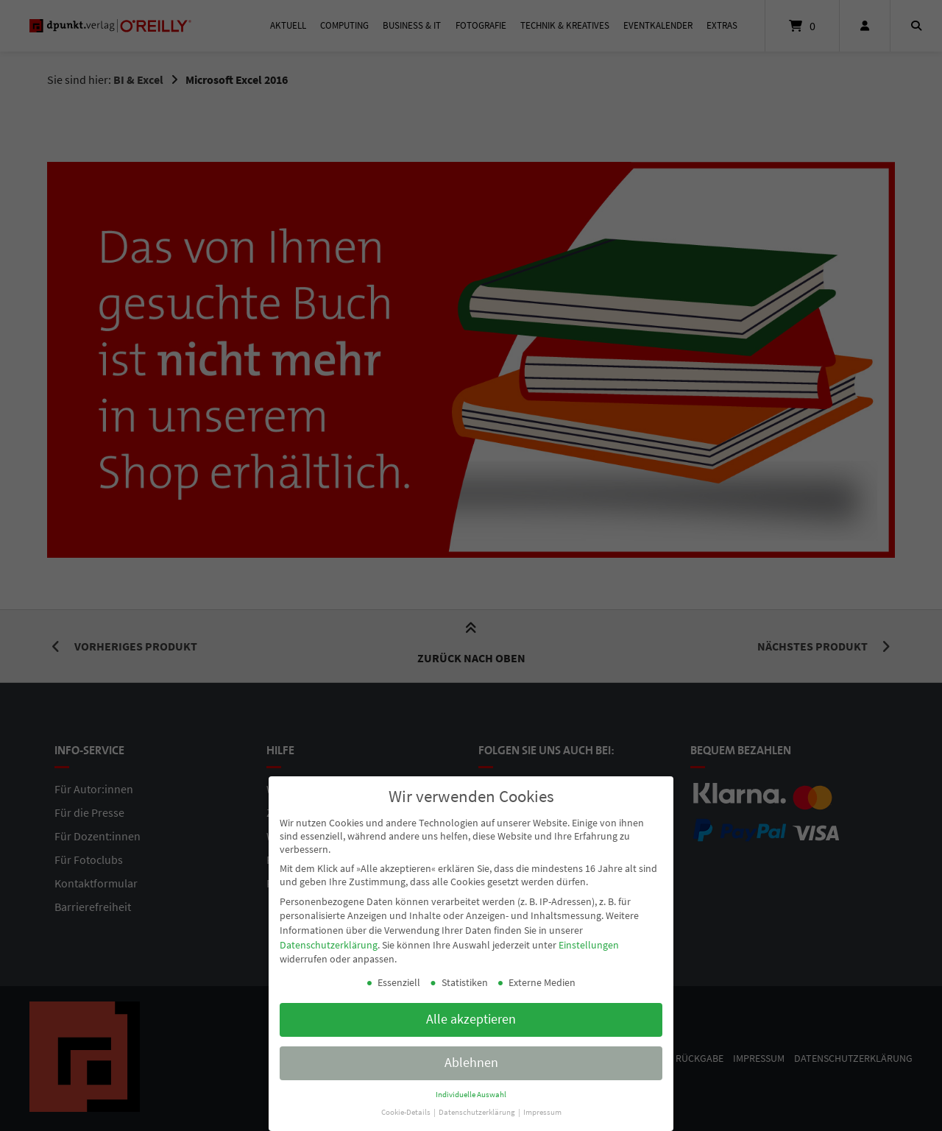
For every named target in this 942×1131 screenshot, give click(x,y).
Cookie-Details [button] (406, 1108)
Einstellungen (589, 941)
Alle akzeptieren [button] (471, 1015)
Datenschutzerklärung (329, 941)
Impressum (542, 1108)
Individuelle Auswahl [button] (471, 1091)
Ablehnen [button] (471, 1059)
